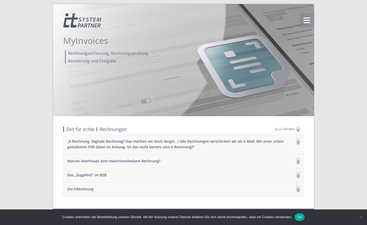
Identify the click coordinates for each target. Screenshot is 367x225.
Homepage (82, 20)
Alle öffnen (285, 129)
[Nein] (360, 217)
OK (299, 217)
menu (307, 20)
